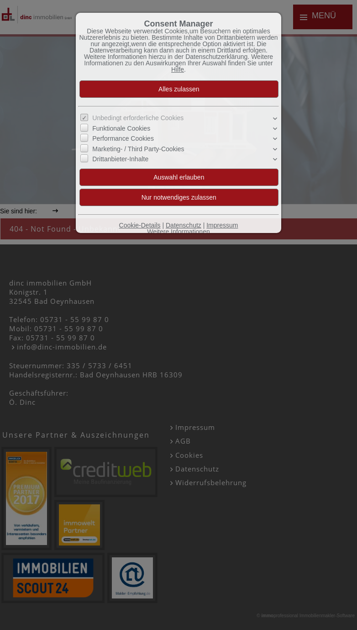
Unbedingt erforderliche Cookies (138, 118)
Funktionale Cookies (121, 128)
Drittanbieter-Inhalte (120, 159)
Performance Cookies (123, 138)
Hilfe (177, 69)
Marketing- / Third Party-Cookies (138, 149)
